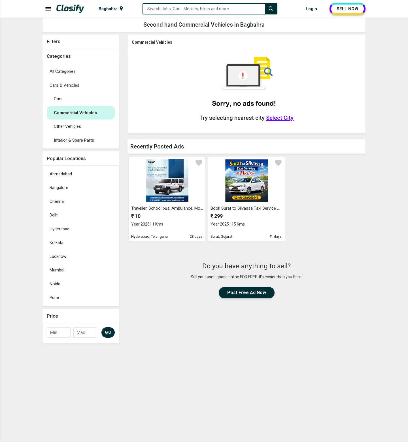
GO (108, 332)
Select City (280, 117)
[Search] (271, 9)
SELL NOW (347, 8)
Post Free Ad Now (246, 292)
